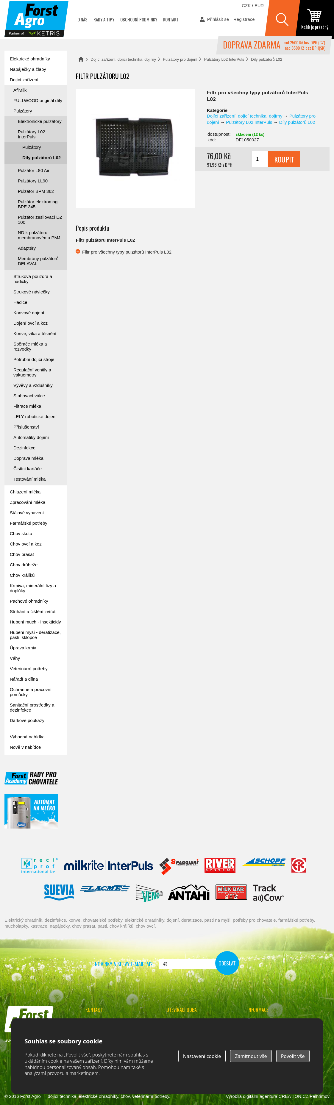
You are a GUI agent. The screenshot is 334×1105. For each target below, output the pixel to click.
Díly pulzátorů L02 (266, 59)
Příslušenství (26, 426)
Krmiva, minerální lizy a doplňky (33, 588)
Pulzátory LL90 (33, 180)
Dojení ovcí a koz (30, 323)
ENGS (268, 893)
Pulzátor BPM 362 (36, 191)
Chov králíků (22, 575)
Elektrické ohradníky (30, 58)
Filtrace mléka (27, 406)
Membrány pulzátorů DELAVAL (38, 261)
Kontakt (171, 19)
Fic (299, 867)
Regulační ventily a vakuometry (32, 372)
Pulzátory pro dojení (180, 59)
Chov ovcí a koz (26, 543)
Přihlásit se (218, 19)
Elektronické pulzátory (40, 121)
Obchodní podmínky (138, 19)
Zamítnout (251, 1056)
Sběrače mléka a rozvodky (30, 346)
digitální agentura (260, 1096)
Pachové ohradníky (29, 601)
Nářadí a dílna (24, 679)
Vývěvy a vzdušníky (33, 385)
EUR (259, 5)
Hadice (20, 302)
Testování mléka (29, 479)
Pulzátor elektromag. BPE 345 (38, 204)
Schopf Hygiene (263, 867)
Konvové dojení (28, 312)
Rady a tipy (103, 19)
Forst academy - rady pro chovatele (31, 778)
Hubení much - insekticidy (35, 621)
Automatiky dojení (31, 437)
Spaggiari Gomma (179, 867)
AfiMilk (19, 90)
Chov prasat (22, 554)
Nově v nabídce (25, 747)
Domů (81, 59)
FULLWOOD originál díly (37, 100)
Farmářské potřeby (28, 523)
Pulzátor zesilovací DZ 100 (40, 220)
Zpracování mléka (27, 502)
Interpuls (108, 867)
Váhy (15, 658)
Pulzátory (22, 110)
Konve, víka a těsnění (34, 333)
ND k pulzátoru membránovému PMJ (39, 235)
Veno (149, 893)
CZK (246, 5)
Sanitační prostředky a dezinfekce (32, 707)
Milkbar (231, 893)
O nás (82, 19)
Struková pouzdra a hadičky (32, 279)
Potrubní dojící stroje (33, 359)
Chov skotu (21, 533)
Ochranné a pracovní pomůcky (30, 692)
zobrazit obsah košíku (315, 19)
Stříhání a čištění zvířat (32, 611)
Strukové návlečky (31, 291)
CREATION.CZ (294, 1096)
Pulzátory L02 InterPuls (224, 59)
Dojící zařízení (24, 79)
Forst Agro (30, 1096)
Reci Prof (39, 867)
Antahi (189, 893)
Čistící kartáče (27, 468)
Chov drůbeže (24, 564)
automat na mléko (31, 811)
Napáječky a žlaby (28, 69)
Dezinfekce (24, 447)
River (219, 867)
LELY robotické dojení (35, 416)
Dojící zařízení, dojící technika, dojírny (123, 59)
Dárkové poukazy (27, 720)
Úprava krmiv (23, 647)
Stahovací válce (29, 395)
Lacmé (104, 893)
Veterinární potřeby (29, 668)
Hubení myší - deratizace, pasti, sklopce (35, 635)
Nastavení (202, 1056)
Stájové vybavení (27, 512)
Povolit (293, 1056)
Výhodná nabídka (27, 736)
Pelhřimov (320, 1096)
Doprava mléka (28, 458)
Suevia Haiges (59, 893)
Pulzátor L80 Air (33, 170)
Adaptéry (27, 248)
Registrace (244, 19)
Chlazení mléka (25, 491)
